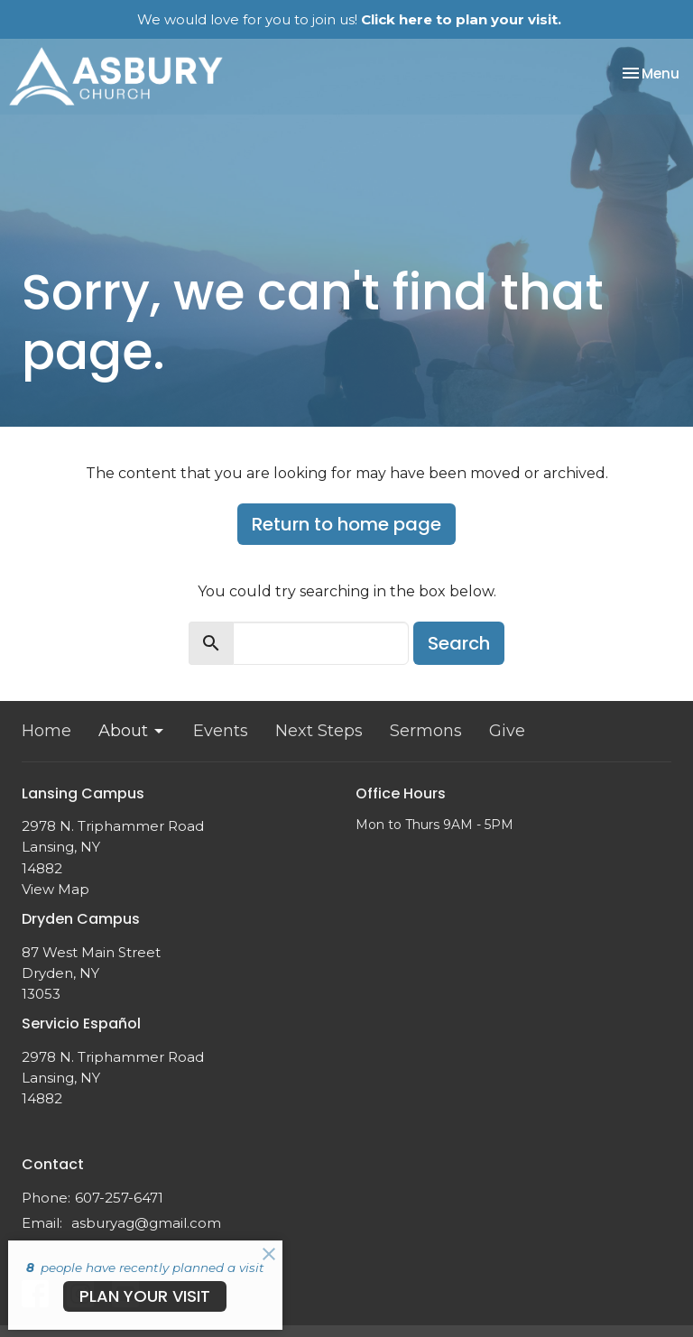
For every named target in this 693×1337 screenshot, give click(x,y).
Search (459, 643)
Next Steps (319, 731)
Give (507, 731)
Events (220, 731)
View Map (55, 889)
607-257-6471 (119, 1197)
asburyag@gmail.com (146, 1222)
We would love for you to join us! (349, 19)
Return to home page (346, 524)
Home (46, 731)
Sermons (426, 731)
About (132, 731)
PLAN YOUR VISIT (144, 1296)
